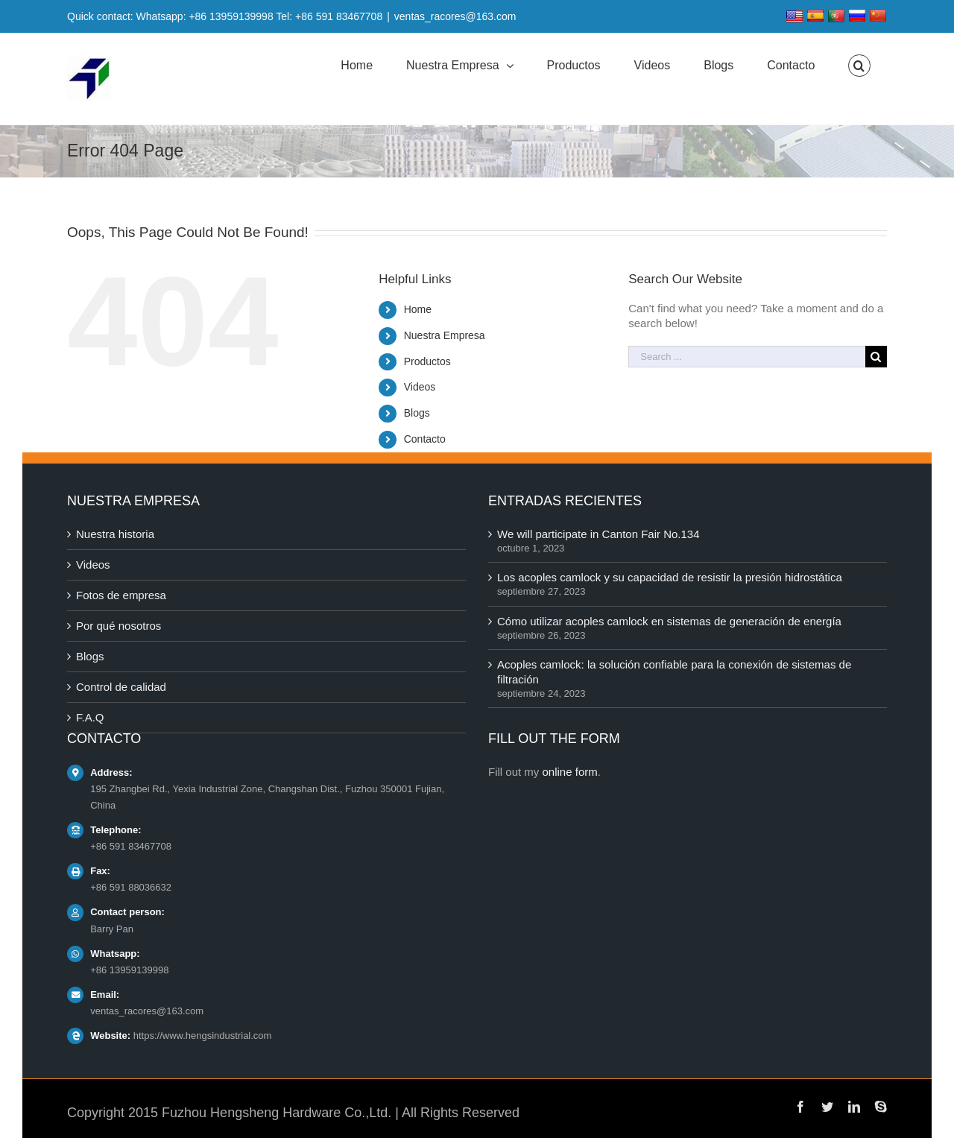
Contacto (425, 439)
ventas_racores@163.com (455, 16)
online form (570, 771)
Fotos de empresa (121, 595)
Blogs (417, 413)
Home (418, 309)
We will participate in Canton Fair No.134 (598, 534)
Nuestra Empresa (444, 335)
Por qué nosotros (118, 625)
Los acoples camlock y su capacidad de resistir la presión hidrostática (669, 577)
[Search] (859, 66)
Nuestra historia (115, 534)
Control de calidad (121, 686)
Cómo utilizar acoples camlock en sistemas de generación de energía (669, 621)
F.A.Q (90, 717)
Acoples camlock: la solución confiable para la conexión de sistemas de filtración (674, 672)
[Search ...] (746, 356)
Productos (427, 361)
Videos (420, 387)
